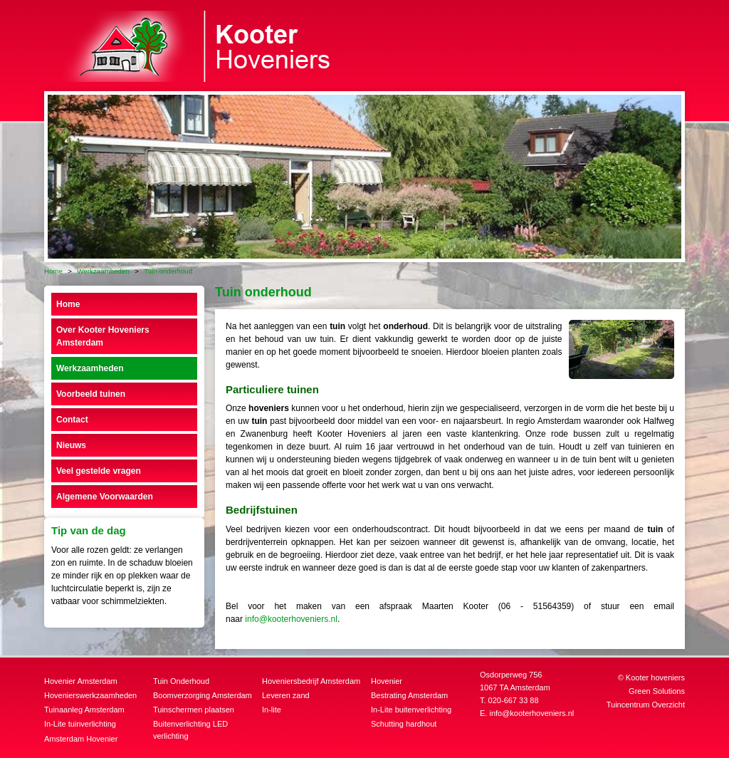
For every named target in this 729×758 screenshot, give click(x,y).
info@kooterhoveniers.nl (291, 619)
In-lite (271, 709)
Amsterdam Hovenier (80, 738)
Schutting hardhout (403, 724)
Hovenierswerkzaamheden (90, 695)
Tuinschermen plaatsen (193, 709)
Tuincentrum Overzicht (646, 704)
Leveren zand (286, 695)
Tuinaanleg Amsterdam (84, 709)
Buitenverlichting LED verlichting (190, 730)
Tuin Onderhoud (181, 681)
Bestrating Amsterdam (409, 695)
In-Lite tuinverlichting (80, 724)
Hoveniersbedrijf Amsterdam (311, 681)
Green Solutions (657, 691)
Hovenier (386, 681)
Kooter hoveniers (655, 677)
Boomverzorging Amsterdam (202, 695)
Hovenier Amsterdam (80, 681)
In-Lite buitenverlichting (411, 709)
